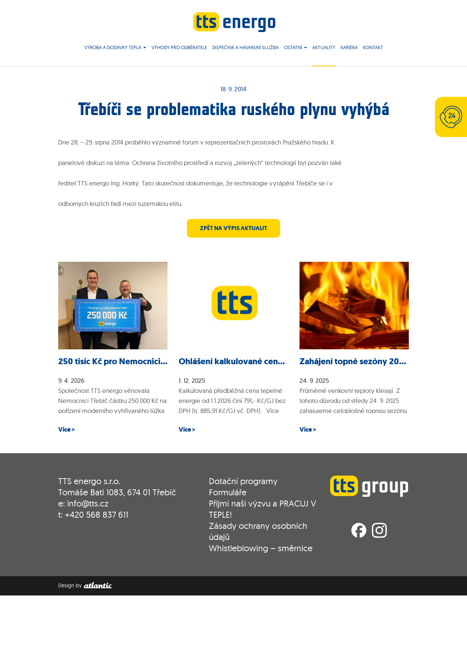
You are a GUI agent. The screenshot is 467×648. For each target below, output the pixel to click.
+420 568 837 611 (96, 515)
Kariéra (349, 48)
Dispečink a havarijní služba (245, 48)
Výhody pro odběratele (179, 48)
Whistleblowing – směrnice (261, 548)
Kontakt (373, 48)
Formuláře (228, 492)
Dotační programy (243, 481)
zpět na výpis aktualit (233, 229)
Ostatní (295, 48)
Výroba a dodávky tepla (115, 48)
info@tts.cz (88, 504)
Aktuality (323, 48)
